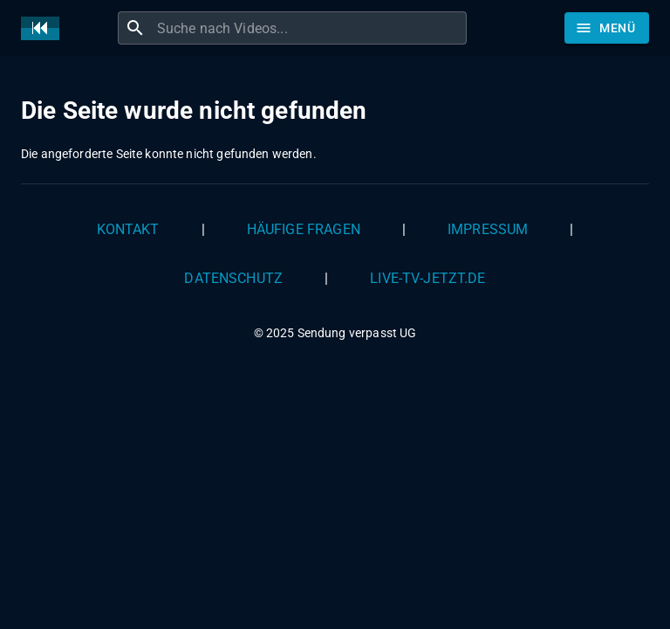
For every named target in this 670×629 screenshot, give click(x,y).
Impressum (488, 229)
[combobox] (310, 28)
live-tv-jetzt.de (427, 278)
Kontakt (128, 229)
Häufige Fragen (303, 229)
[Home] (44, 28)
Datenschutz (233, 278)
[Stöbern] (606, 28)
